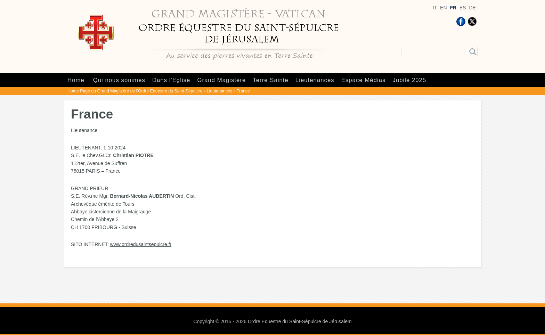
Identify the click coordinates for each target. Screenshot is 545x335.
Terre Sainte (270, 80)
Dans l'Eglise (171, 80)
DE (472, 7)
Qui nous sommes (119, 80)
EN (443, 7)
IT (435, 7)
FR (453, 7)
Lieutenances (314, 80)
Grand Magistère (221, 80)
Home (75, 80)
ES (462, 7)
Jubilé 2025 (409, 80)
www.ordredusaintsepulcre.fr (141, 244)
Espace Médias (363, 80)
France (243, 91)
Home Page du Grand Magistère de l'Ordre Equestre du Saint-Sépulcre (134, 91)
